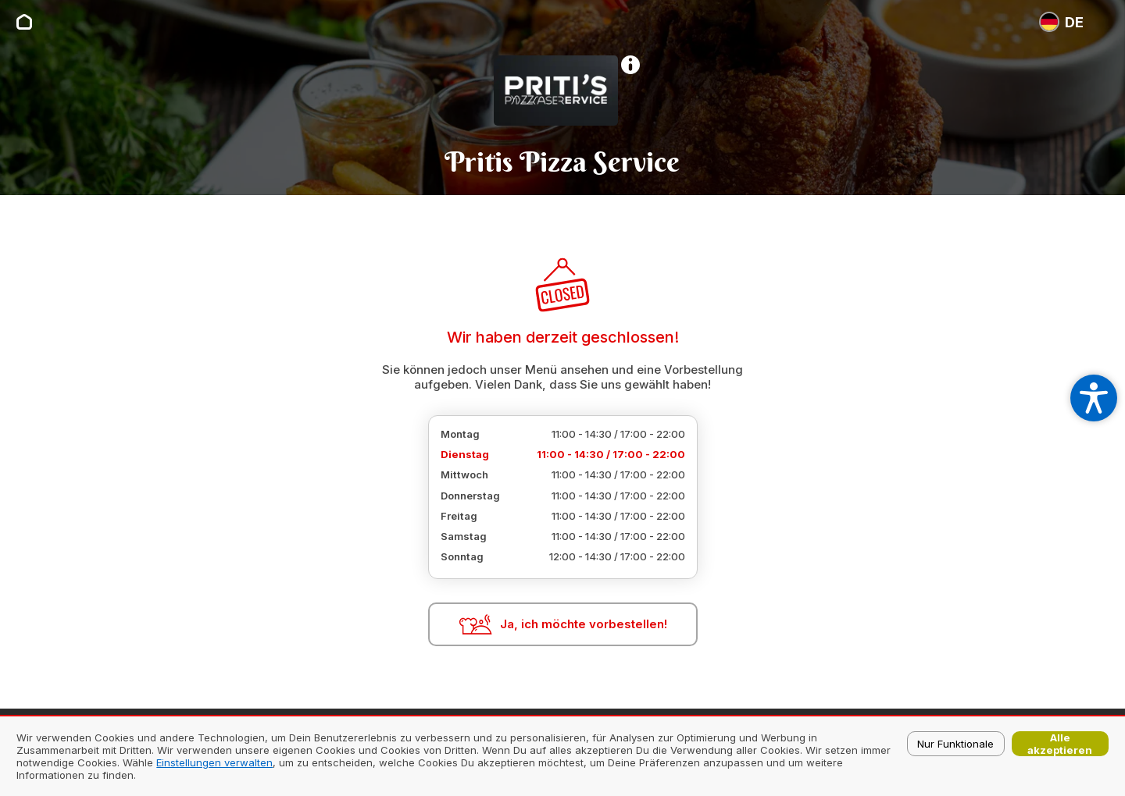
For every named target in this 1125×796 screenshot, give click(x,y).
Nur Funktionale (955, 743)
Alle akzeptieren (1059, 743)
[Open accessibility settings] (1093, 398)
